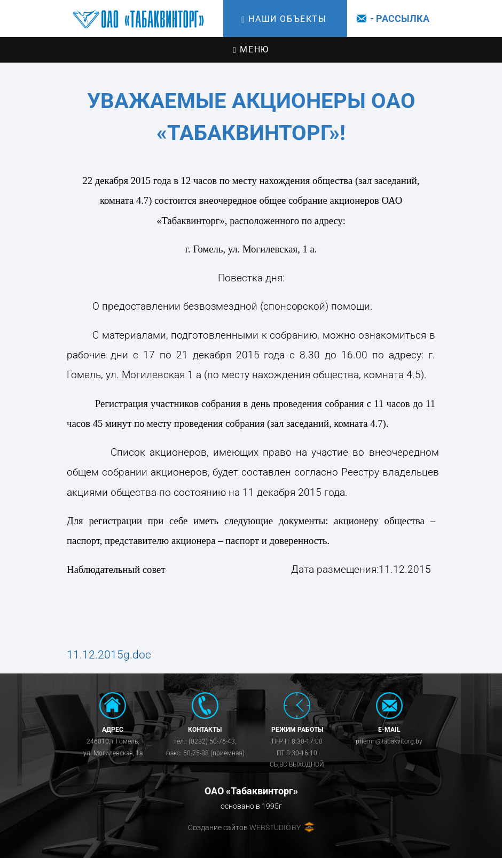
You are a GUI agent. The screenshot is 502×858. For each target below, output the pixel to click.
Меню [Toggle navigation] (251, 49)
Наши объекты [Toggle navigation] (283, 19)
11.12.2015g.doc (109, 654)
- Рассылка (390, 18)
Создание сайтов (218, 827)
